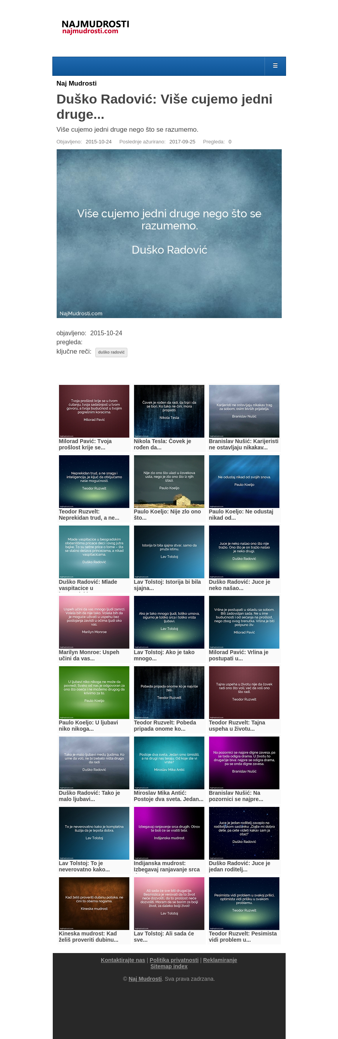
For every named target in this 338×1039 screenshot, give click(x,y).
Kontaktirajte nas (123, 960)
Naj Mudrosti (77, 83)
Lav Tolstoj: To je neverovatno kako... (84, 866)
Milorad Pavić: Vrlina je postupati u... (239, 655)
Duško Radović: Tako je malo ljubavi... (89, 796)
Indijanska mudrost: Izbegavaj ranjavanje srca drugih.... (167, 869)
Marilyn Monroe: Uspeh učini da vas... (89, 655)
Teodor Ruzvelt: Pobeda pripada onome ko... (165, 725)
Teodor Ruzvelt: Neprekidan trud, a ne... (89, 514)
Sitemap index (169, 966)
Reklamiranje (220, 960)
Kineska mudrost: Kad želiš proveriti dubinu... (88, 936)
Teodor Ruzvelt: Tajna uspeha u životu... (237, 725)
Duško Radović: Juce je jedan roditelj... (239, 866)
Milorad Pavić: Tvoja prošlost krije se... (85, 444)
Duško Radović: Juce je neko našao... (239, 585)
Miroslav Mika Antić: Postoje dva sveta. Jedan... (169, 796)
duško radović (111, 352)
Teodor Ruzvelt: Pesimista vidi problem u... (243, 936)
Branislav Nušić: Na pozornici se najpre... (236, 796)
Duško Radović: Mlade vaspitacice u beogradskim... (88, 588)
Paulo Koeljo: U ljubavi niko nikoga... (88, 725)
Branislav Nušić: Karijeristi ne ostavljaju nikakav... (244, 444)
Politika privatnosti (174, 960)
